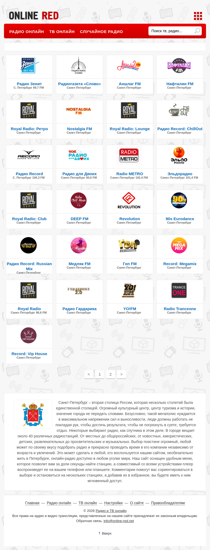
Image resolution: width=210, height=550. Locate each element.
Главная (32, 503)
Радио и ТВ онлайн (111, 511)
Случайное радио (101, 31)
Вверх (106, 533)
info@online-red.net (119, 521)
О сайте (137, 503)
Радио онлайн (26, 31)
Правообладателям (168, 503)
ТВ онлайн (62, 31)
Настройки (113, 503)
